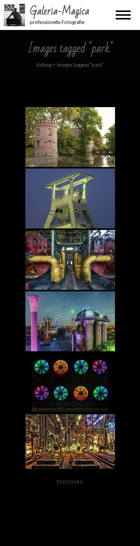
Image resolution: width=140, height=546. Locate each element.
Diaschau (70, 482)
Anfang (44, 65)
